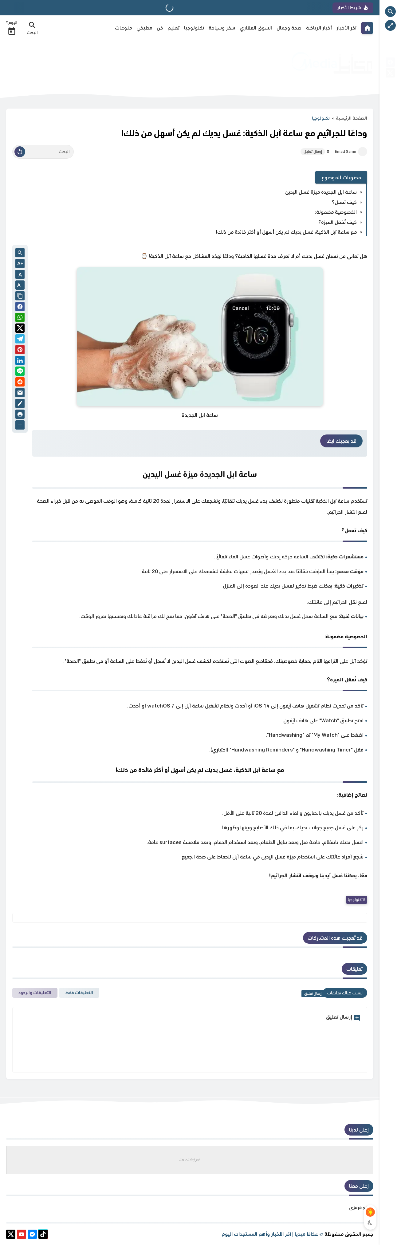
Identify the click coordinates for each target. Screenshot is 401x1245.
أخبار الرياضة (319, 28)
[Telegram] (20, 340)
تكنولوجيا (194, 28)
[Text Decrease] (20, 285)
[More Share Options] (20, 425)
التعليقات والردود (34, 992)
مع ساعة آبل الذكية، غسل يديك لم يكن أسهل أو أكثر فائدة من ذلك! (286, 232)
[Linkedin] (20, 361)
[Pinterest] (20, 350)
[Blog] (20, 404)
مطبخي (144, 28)
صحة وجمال (289, 28)
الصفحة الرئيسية (351, 118)
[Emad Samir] (362, 151)
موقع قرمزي (361, 1207)
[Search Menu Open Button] (32, 28)
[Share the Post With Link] (20, 296)
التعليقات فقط (79, 992)
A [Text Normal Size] (20, 274)
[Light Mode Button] (370, 1212)
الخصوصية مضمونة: (336, 212)
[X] (390, 74)
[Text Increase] (20, 264)
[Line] (20, 372)
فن (160, 28)
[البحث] (43, 151)
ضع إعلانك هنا (189, 1159)
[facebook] (390, 63)
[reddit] (20, 383)
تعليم (173, 28)
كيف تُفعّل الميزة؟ (337, 222)
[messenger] (32, 1235)
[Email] (20, 393)
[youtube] (21, 1235)
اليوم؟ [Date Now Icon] (11, 28)
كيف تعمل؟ (344, 202)
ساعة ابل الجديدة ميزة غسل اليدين (321, 192)
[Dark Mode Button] (370, 1222)
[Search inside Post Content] (20, 253)
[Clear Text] (19, 151)
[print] (20, 415)
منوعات (123, 28)
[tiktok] (43, 1235)
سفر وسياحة (222, 28)
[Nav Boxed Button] (390, 25)
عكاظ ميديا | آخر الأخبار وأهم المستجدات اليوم (270, 1234)
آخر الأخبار (346, 28)
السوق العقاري (256, 28)
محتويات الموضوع (341, 177)
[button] (20, 307)
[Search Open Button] (390, 11)
